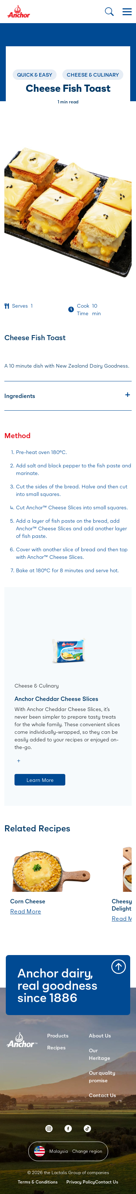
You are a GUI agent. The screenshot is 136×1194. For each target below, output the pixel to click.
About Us (100, 1035)
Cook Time (83, 309)
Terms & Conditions (38, 1182)
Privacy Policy (80, 1182)
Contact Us (102, 1095)
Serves (20, 306)
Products (58, 1035)
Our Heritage (99, 1054)
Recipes (56, 1047)
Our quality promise (102, 1076)
